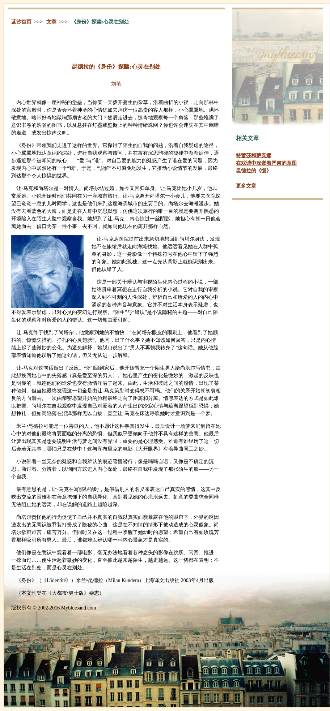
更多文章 (246, 186)
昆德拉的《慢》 (253, 170)
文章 (51, 22)
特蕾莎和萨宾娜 (253, 155)
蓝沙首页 (21, 22)
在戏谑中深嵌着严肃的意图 (266, 163)
